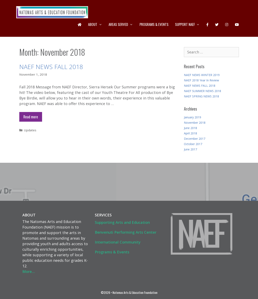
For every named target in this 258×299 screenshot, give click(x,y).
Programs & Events (154, 24)
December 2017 (194, 139)
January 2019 (192, 117)
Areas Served (122, 24)
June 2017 (190, 149)
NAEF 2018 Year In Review (201, 80)
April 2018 (190, 133)
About (96, 24)
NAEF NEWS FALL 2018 (51, 66)
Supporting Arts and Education (122, 222)
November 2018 (194, 123)
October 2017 (193, 144)
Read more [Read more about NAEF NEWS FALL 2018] (30, 116)
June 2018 (190, 128)
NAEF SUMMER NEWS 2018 (202, 91)
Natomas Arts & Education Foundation (134, 292)
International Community (118, 242)
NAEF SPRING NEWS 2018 (201, 96)
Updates (30, 130)
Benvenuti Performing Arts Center (125, 232)
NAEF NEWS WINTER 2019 (202, 75)
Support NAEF (189, 24)
